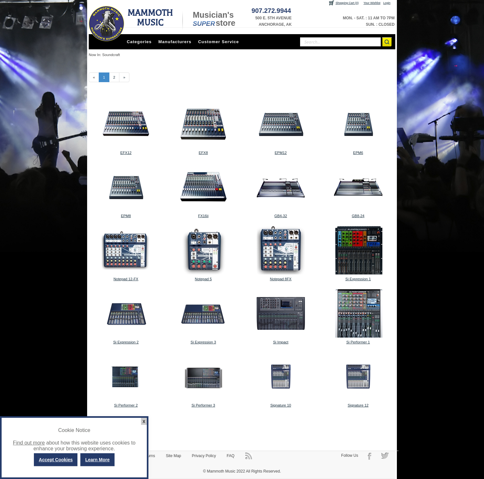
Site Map (173, 456)
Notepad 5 (203, 279)
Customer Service (218, 41)
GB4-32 (280, 216)
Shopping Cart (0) (347, 3)
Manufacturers (175, 41)
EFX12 (126, 153)
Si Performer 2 (126, 405)
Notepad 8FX (280, 279)
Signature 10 (280, 405)
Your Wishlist (372, 3)
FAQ (231, 456)
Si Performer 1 (358, 342)
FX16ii (203, 216)
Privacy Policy (204, 456)
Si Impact (280, 342)
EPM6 (358, 153)
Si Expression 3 (203, 342)
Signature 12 (358, 405)
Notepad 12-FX (126, 279)
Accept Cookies (56, 459)
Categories (139, 41)
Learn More (97, 459)
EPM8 (126, 216)
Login (386, 3)
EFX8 (203, 153)
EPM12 (281, 153)
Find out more (29, 442)
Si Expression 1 (358, 279)
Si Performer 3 (203, 405)
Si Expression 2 (126, 342)
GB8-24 (358, 216)
